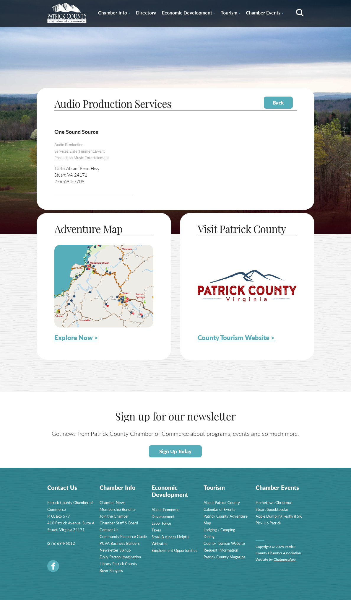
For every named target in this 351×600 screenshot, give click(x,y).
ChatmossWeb (285, 559)
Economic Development (188, 13)
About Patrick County (222, 502)
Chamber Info (114, 13)
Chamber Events (264, 13)
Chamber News (113, 502)
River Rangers (111, 570)
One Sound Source (76, 131)
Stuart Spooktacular (272, 509)
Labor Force (161, 523)
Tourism (230, 13)
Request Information (221, 550)
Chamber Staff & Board (119, 523)
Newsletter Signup (115, 550)
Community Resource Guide (123, 536)
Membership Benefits (118, 509)
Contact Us (109, 529)
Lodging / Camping (219, 529)
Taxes (156, 530)
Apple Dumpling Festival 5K (279, 516)
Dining (209, 536)
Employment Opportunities (174, 550)
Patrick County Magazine (225, 557)
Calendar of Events (219, 509)
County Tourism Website (224, 543)
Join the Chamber (114, 516)
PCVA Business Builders (120, 543)
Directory (146, 12)
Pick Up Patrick (268, 523)
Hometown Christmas (274, 502)
